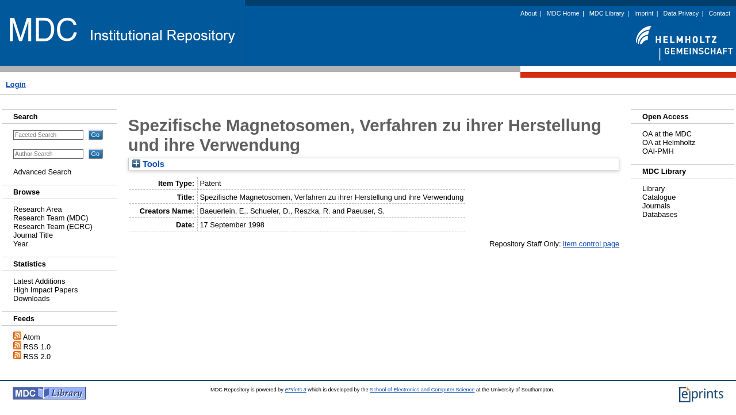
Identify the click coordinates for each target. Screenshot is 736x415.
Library (653, 188)
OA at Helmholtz (668, 142)
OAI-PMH (658, 151)
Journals (656, 205)
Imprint (643, 13)
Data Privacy (681, 13)
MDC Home (563, 13)
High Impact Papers (45, 289)
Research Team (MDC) (51, 218)
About (528, 13)
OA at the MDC (667, 134)
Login (16, 84)
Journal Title (33, 235)
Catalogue (659, 197)
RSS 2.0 (37, 356)
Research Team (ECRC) (53, 226)
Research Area (37, 209)
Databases (659, 214)
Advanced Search (42, 171)
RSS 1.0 (37, 346)
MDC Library (606, 13)
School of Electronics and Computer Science (422, 390)
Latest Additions (39, 281)
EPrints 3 (295, 390)
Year (20, 243)
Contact (719, 13)
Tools (148, 164)
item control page (591, 243)
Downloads (31, 298)
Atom (31, 337)
